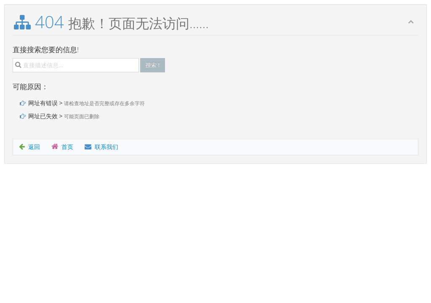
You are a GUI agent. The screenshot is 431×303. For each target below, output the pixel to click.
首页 (62, 147)
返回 (29, 147)
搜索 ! (153, 65)
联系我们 (101, 147)
